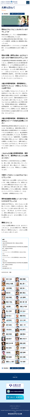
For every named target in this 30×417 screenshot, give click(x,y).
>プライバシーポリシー (15, 406)
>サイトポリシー (15, 408)
